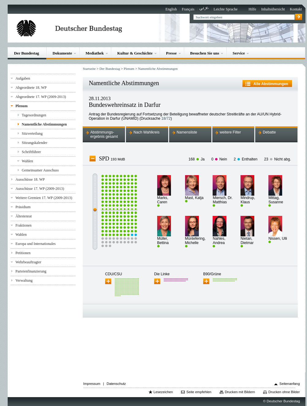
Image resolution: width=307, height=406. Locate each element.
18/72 (166, 118)
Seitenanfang (289, 383)
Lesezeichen (163, 392)
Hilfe (252, 9)
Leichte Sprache (225, 9)
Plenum (21, 106)
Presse (171, 53)
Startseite (89, 68)
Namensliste (186, 132)
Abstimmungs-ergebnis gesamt (104, 134)
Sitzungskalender (34, 143)
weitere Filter (230, 132)
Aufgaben (22, 78)
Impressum (91, 383)
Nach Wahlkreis (147, 132)
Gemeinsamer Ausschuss (40, 170)
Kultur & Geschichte (135, 53)
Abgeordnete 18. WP (31, 87)
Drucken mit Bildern (240, 392)
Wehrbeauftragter (28, 262)
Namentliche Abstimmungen (44, 124)
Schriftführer (31, 152)
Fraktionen (23, 225)
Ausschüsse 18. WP (30, 179)
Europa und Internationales (35, 244)
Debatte (269, 132)
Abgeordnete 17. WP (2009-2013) (40, 97)
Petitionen (22, 253)
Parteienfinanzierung (30, 271)
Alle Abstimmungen (270, 84)
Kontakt (296, 9)
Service (239, 53)
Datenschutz (116, 383)
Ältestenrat (23, 216)
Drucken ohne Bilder (284, 392)
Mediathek (94, 53)
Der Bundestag (26, 53)
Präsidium (22, 207)
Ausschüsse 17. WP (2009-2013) (39, 188)
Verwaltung (23, 280)
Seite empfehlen (198, 392)
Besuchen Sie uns (204, 53)
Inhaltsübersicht (273, 9)
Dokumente (62, 53)
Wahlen (27, 161)
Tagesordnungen (34, 115)
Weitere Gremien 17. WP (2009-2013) (43, 198)
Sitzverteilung (32, 133)
